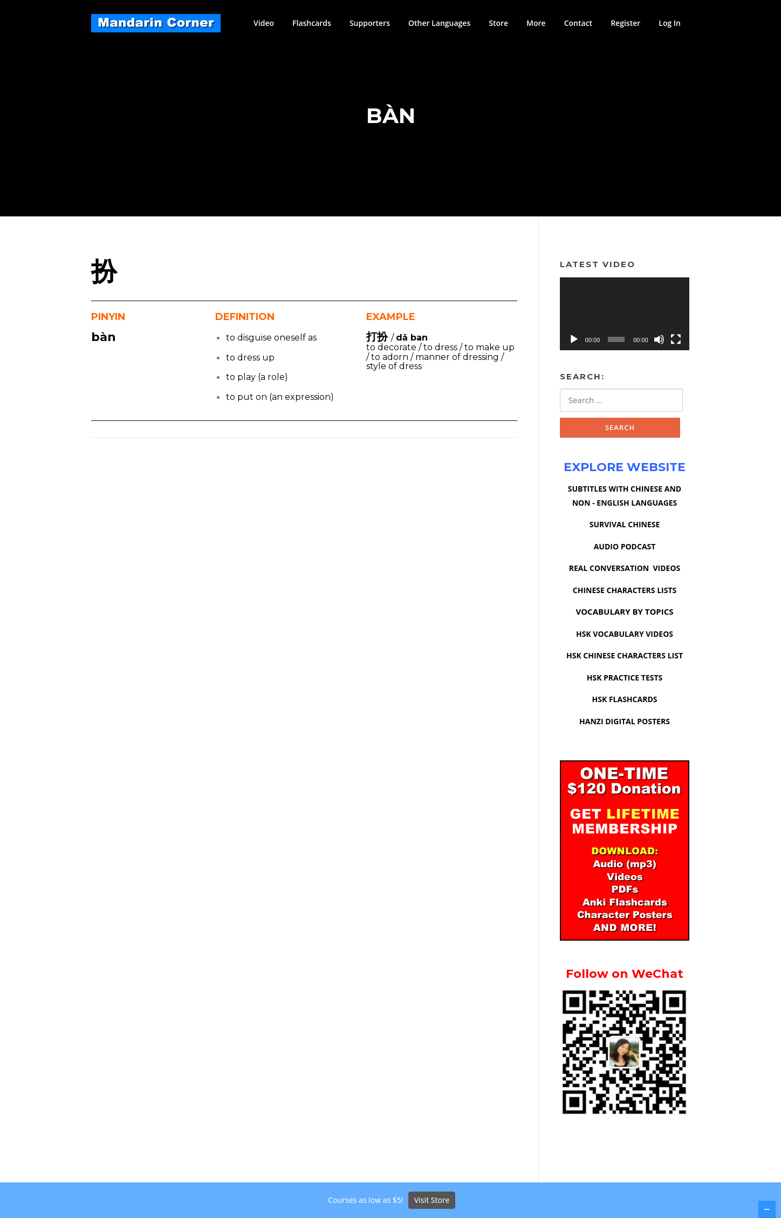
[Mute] (659, 340)
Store (498, 23)
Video (264, 23)
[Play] (573, 340)
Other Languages (439, 23)
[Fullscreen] (675, 340)
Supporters (370, 23)
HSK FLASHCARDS (624, 700)
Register (625, 23)
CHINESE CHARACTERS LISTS (624, 591)
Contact (578, 23)
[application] (624, 314)
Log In (670, 23)
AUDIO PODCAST (625, 547)
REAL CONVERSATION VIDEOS (625, 569)
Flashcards (311, 23)
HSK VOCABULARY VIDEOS (624, 635)
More (536, 23)
